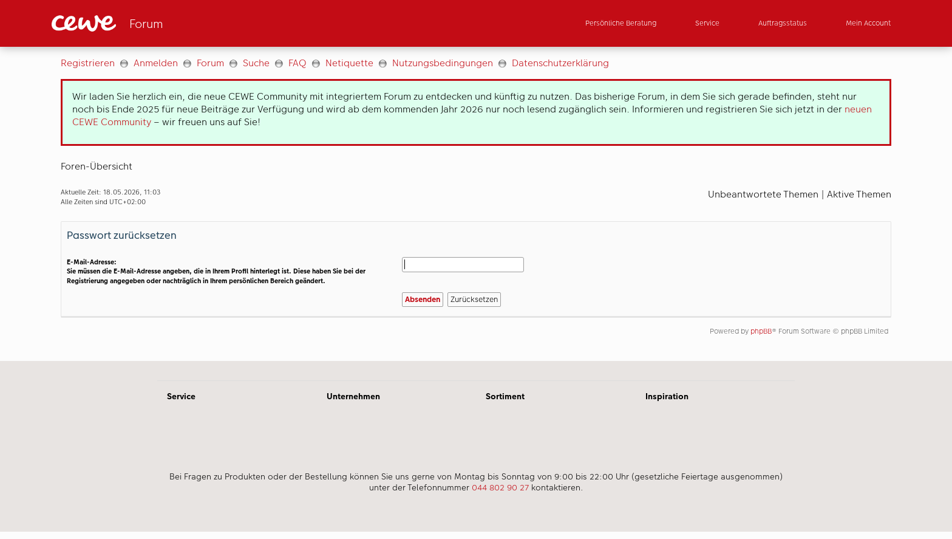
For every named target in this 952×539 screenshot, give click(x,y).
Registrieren (88, 63)
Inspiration (666, 396)
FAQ (297, 63)
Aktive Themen (859, 194)
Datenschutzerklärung (560, 63)
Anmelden (156, 63)
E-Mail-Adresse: (92, 262)
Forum (210, 63)
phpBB (761, 331)
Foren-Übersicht (96, 166)
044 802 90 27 (500, 487)
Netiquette (349, 63)
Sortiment (505, 396)
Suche (256, 63)
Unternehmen (353, 396)
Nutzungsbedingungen (442, 63)
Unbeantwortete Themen (763, 194)
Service (181, 396)
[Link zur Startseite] (171, 23)
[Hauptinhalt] (476, 204)
